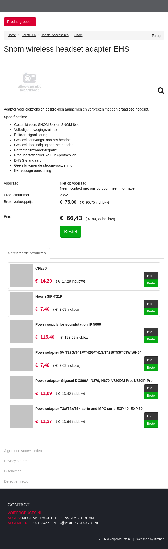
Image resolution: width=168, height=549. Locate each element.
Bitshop (159, 539)
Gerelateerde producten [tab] (27, 253)
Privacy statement (18, 461)
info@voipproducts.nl (76, 523)
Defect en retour (17, 481)
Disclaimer (12, 471)
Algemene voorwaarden (23, 451)
